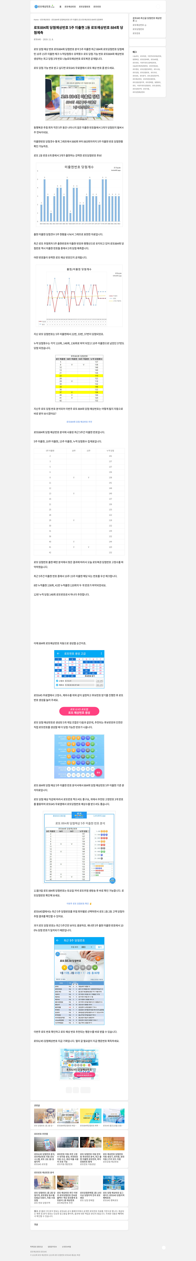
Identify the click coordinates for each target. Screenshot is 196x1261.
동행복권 (136, 59)
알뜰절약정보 (52, 1247)
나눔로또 (136, 56)
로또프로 (154, 72)
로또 (134, 85)
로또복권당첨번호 (149, 79)
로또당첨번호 (84, 6)
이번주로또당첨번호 (144, 85)
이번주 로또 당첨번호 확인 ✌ (79, 903)
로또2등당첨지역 (138, 82)
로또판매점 (149, 82)
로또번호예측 (144, 59)
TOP (164, 1248)
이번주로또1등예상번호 (148, 62)
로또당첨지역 (137, 89)
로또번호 (97, 6)
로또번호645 (153, 66)
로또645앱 (154, 59)
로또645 (135, 75)
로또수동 (157, 69)
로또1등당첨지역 (153, 75)
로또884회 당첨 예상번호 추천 (79, 421)
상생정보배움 (66, 1247)
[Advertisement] (79, 619)
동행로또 (158, 82)
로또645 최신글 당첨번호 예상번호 (147, 19)
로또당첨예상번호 (139, 92)
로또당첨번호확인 (146, 69)
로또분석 (143, 75)
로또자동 (146, 89)
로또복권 (143, 56)
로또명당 (136, 69)
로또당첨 (136, 72)
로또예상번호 (70, 6)
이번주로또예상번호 (154, 56)
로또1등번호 (156, 85)
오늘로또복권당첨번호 (140, 66)
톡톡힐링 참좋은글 (36, 1247)
